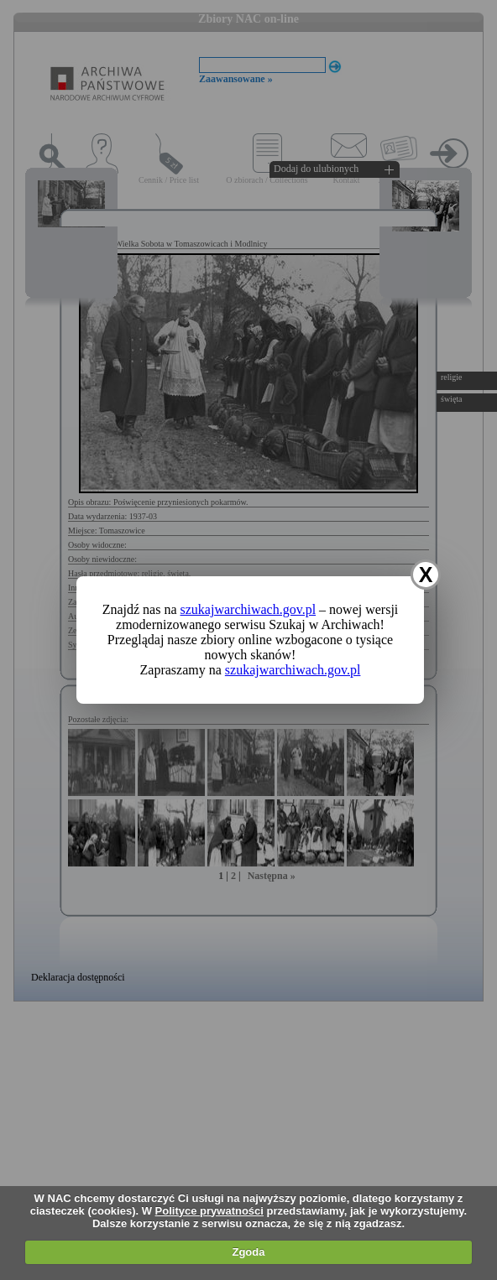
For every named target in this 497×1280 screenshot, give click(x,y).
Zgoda (248, 1252)
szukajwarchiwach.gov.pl (248, 609)
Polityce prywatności (209, 1211)
